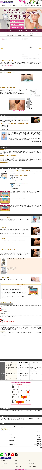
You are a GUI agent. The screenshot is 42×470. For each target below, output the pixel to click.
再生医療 (16, 463)
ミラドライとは (9, 33)
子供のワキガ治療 (25, 35)
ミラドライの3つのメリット (17, 33)
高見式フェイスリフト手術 (32, 466)
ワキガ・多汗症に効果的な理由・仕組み (28, 33)
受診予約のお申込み (31, 463)
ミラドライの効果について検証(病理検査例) (7, 65)
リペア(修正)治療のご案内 (4, 463)
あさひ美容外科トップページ (4, 460)
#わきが (8, 38)
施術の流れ (37, 33)
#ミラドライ (10, 38)
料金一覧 (30, 460)
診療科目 (16, 460)
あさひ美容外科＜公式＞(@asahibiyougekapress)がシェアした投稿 (31, 58)
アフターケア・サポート (18, 466)
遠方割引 (2, 466)
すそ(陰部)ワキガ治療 (18, 35)
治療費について (32, 35)
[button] (2, 48)
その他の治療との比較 (10, 35)
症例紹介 (4, 33)
